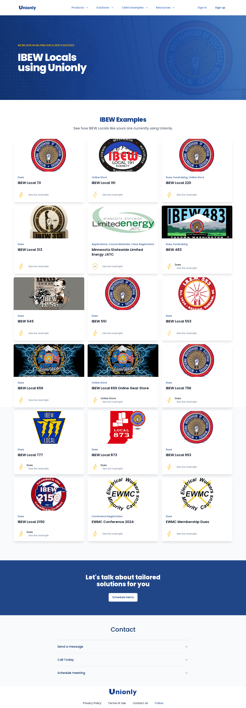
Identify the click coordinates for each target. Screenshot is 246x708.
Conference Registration (107, 516)
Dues (21, 177)
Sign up (220, 8)
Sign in (202, 8)
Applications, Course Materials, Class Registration (123, 244)
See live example (39, 194)
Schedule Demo (123, 597)
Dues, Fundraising (177, 244)
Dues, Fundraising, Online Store (185, 177)
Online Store (99, 177)
